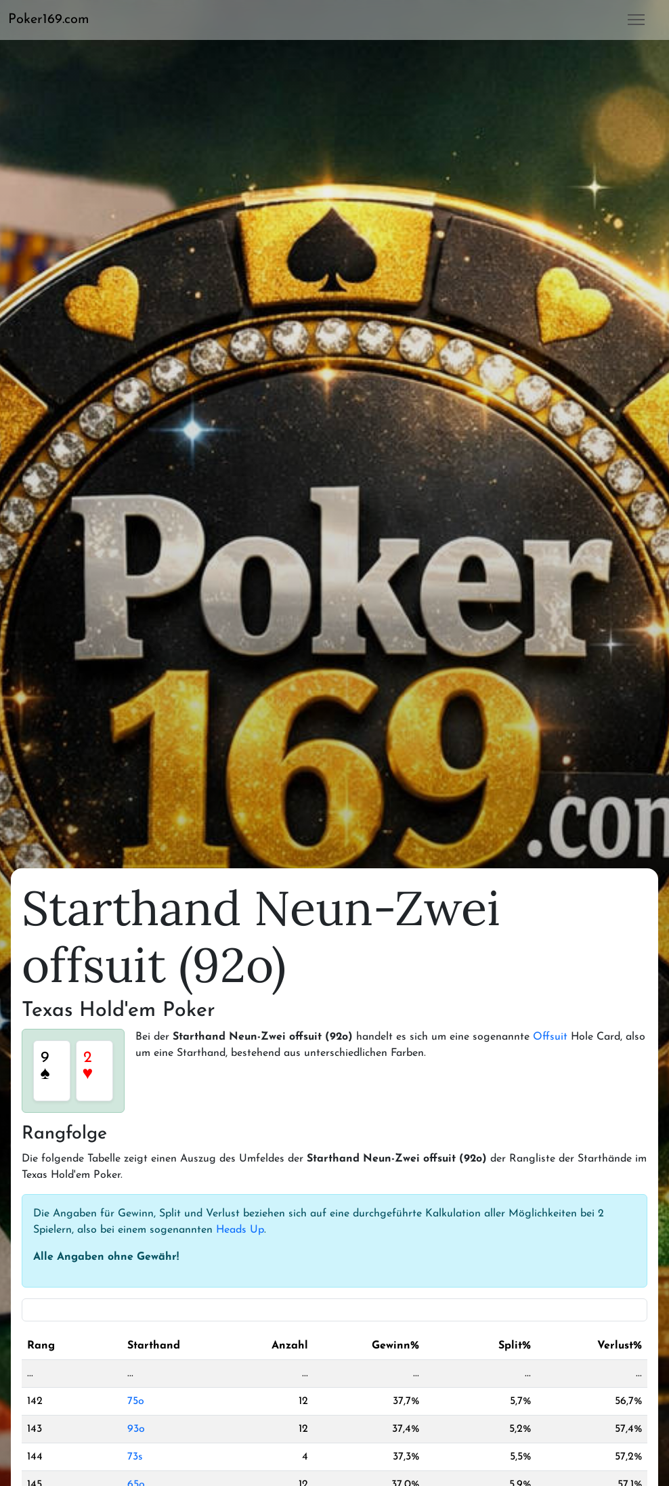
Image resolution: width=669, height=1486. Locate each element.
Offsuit (550, 1037)
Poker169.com (48, 19)
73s (135, 1456)
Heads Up (240, 1230)
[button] (54, 19)
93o (136, 1429)
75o (135, 1401)
